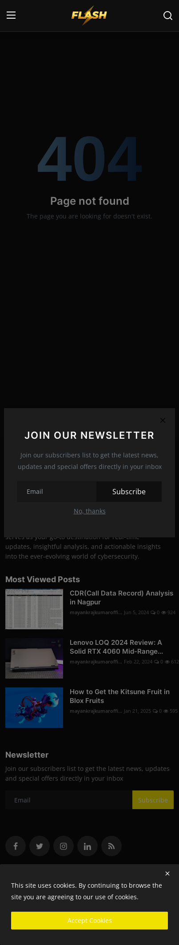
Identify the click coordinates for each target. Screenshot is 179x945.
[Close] (162, 420)
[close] (167, 873)
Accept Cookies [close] (90, 920)
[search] (168, 15)
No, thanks (90, 511)
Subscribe (129, 491)
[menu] (11, 15)
